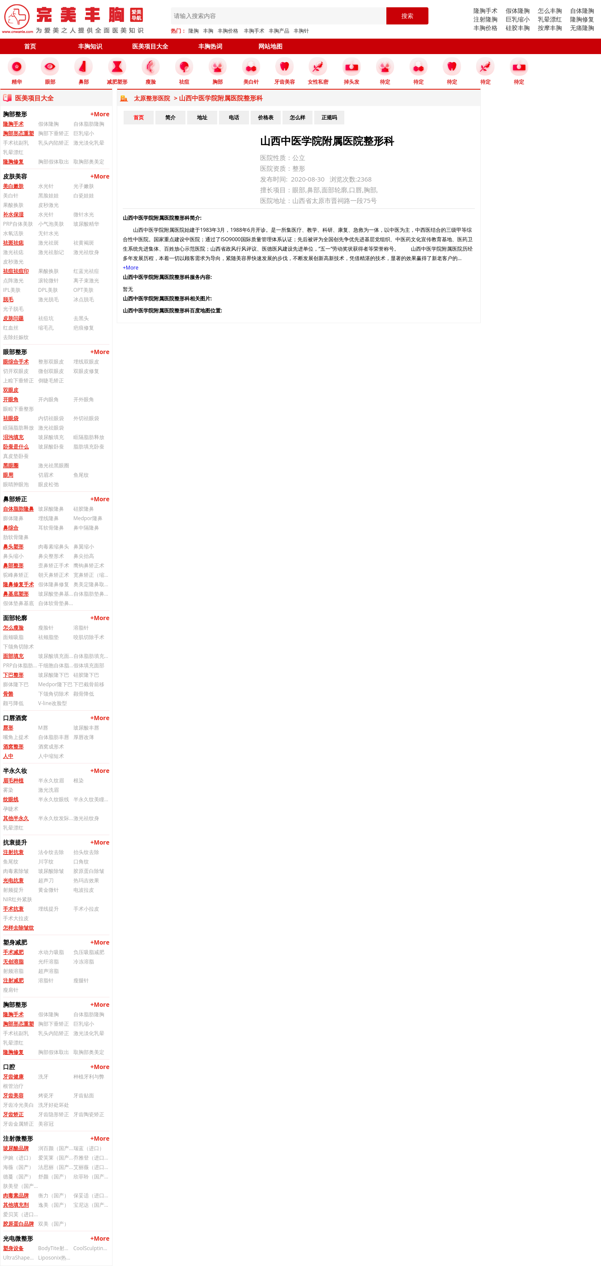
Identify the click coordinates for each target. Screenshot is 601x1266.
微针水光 (83, 214)
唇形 (8, 727)
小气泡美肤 (51, 223)
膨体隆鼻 (13, 518)
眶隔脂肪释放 (18, 427)
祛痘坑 (46, 318)
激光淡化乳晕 (88, 142)
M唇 (43, 727)
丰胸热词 (210, 46)
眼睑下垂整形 (18, 408)
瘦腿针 (81, 980)
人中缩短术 (51, 756)
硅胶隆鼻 (83, 508)
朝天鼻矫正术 (53, 574)
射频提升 (13, 889)
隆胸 (193, 30)
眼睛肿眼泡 (16, 484)
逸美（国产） (53, 1204)
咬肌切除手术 (88, 637)
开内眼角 (48, 399)
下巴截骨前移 (88, 684)
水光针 (46, 186)
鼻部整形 (13, 565)
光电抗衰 (13, 880)
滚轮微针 (48, 280)
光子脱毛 (13, 308)
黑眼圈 (10, 465)
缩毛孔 (46, 327)
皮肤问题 (13, 318)
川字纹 (46, 861)
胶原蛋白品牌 (18, 1223)
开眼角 (10, 399)
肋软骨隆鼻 (16, 537)
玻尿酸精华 (86, 223)
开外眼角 (83, 399)
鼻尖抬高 (83, 556)
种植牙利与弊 (88, 1076)
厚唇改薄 (83, 737)
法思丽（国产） (55, 1167)
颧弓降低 (13, 703)
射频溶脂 (13, 971)
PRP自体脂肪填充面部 (20, 665)
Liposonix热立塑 (55, 1257)
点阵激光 (13, 280)
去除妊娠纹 (16, 337)
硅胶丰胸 (518, 28)
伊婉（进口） (18, 1157)
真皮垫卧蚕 (16, 456)
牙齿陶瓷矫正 (88, 1114)
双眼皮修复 (86, 371)
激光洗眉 (48, 790)
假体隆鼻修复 (53, 584)
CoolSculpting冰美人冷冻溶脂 (91, 1248)
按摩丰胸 (550, 28)
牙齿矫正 (13, 1114)
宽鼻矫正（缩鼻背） (91, 574)
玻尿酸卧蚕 (51, 446)
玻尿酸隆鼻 (51, 508)
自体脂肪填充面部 (91, 656)
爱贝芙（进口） (20, 1214)
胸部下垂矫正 (53, 133)
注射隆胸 (486, 19)
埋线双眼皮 (86, 361)
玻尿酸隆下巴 (53, 674)
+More (99, 114)
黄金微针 (48, 889)
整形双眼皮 (51, 361)
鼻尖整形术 (51, 556)
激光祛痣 (13, 252)
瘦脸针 (46, 627)
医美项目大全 (150, 46)
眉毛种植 (13, 780)
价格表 (265, 117)
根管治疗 (13, 1086)
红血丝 (10, 327)
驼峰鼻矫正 (16, 574)
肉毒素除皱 (16, 871)
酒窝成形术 (51, 746)
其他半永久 (16, 818)
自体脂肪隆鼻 (18, 508)
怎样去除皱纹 (18, 927)
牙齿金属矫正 (18, 1123)
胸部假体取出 (53, 161)
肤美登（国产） (20, 1186)
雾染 (8, 790)
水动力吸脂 (51, 952)
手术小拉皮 (86, 908)
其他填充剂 (16, 1204)
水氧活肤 (13, 233)
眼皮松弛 (48, 484)
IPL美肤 (12, 290)
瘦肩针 (10, 989)
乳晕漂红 (550, 19)
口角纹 (81, 861)
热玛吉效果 (86, 880)
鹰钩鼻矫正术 (88, 565)
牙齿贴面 (83, 1095)
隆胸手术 (486, 10)
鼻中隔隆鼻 (86, 527)
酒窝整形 (13, 746)
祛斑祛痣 (13, 242)
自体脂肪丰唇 (53, 737)
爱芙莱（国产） (55, 1157)
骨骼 (8, 693)
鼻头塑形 (13, 546)
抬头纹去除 (86, 852)
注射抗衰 (13, 852)
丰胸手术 (254, 30)
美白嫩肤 (13, 186)
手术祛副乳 (16, 142)
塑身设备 (13, 1248)
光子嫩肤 (83, 186)
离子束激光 (86, 280)
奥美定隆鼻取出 (91, 584)
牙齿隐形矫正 (53, 1114)
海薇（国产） (18, 1167)
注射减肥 (13, 980)
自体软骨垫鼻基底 (55, 603)
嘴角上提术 (16, 737)
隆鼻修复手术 (18, 584)
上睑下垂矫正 (18, 380)
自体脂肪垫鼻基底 (91, 593)
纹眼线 (10, 799)
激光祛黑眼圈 (53, 465)
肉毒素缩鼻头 (53, 546)
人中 (8, 756)
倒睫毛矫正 (51, 380)
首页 (30, 46)
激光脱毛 (48, 299)
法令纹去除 (51, 852)
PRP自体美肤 (18, 223)
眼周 (8, 475)
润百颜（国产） (55, 1148)
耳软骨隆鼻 (51, 527)
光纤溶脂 (48, 961)
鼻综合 (10, 527)
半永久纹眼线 (53, 799)
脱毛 (8, 299)
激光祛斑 (48, 242)
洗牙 (43, 1076)
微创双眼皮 (51, 371)
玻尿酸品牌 (16, 1148)
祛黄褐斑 (83, 242)
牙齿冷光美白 (18, 1105)
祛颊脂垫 (48, 637)
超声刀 (46, 880)
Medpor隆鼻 (88, 518)
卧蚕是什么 (16, 446)
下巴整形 (13, 674)
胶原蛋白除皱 (88, 871)
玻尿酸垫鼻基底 (55, 593)
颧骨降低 (83, 693)
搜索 (407, 16)
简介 (170, 117)
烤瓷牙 (46, 1095)
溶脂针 (81, 627)
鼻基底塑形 (16, 593)
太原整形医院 (152, 98)
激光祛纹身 (86, 252)
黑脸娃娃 (48, 195)
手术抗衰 (13, 908)
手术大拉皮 (16, 918)
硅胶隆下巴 (86, 674)
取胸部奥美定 (88, 161)
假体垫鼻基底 (18, 603)
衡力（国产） (53, 1195)
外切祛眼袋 (86, 418)
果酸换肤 (13, 205)
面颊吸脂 (13, 637)
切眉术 (46, 475)
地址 (202, 117)
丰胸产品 (279, 30)
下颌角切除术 (18, 646)
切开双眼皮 (16, 371)
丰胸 (208, 30)
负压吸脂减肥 (88, 952)
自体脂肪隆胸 (88, 123)
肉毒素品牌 (16, 1195)
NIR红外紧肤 (17, 899)
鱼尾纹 (81, 475)
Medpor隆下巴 (55, 684)
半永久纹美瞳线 (91, 799)
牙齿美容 (13, 1095)
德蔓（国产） (18, 1176)
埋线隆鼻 (48, 518)
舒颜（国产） (53, 1176)
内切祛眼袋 (51, 418)
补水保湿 (13, 214)
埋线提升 (48, 908)
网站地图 (270, 46)
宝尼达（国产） (91, 1204)
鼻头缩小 (13, 556)
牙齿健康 (13, 1076)
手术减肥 (13, 952)
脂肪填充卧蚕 (88, 446)
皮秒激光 (48, 205)
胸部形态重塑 (18, 133)
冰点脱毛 (83, 299)
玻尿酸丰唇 (86, 727)
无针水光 (48, 233)
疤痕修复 (83, 327)
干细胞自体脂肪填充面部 (55, 665)
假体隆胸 (518, 10)
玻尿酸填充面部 (55, 656)
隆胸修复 (582, 19)
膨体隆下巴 (16, 684)
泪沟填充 (13, 437)
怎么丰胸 (550, 10)
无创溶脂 (13, 961)
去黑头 (81, 318)
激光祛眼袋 (51, 427)
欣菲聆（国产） (91, 1176)
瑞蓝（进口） (88, 1148)
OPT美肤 (83, 290)
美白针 (10, 195)
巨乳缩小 (518, 19)
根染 (78, 780)
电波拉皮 (83, 889)
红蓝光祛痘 (86, 271)
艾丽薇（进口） (91, 1167)
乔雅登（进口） (91, 1157)
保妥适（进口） (91, 1195)
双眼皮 (10, 390)
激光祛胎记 (51, 252)
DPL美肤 (48, 290)
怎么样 (297, 117)
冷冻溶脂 (83, 961)
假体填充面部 (88, 665)
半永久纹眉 (51, 780)
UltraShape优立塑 (20, 1257)
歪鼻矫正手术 (53, 565)
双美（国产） (53, 1223)
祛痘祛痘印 (16, 271)
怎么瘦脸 (13, 627)
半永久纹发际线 (55, 818)
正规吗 (329, 117)
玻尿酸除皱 (51, 871)
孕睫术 (10, 808)
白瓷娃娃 (83, 195)
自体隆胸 (582, 10)
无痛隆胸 (582, 28)
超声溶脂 (48, 971)
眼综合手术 (16, 361)
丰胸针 (301, 30)
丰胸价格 (228, 30)
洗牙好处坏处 (53, 1105)
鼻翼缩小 (83, 546)
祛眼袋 (10, 418)
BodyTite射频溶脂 (55, 1248)
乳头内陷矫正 (53, 142)
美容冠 (46, 1123)
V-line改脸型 (52, 703)
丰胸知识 (90, 46)
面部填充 (13, 656)
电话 (234, 117)
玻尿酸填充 (51, 437)
